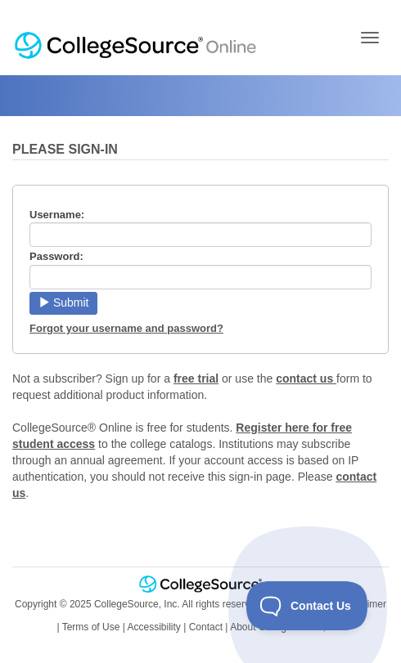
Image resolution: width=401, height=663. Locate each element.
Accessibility (153, 627)
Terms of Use (91, 627)
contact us (306, 378)
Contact (206, 627)
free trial (196, 378)
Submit (63, 302)
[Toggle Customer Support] (307, 605)
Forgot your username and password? (126, 328)
